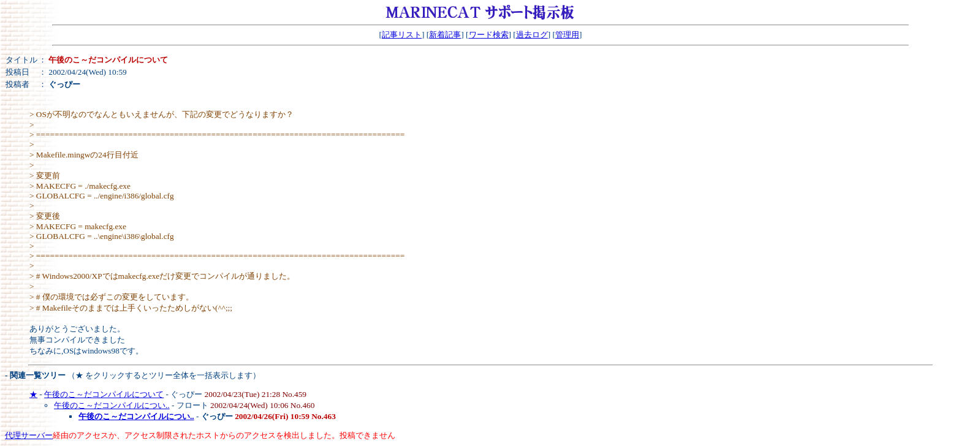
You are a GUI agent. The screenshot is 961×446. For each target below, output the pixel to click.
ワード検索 (489, 34)
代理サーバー (29, 435)
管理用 (567, 34)
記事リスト (402, 34)
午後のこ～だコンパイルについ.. (112, 405)
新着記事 (445, 34)
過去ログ (532, 34)
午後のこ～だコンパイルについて (104, 394)
